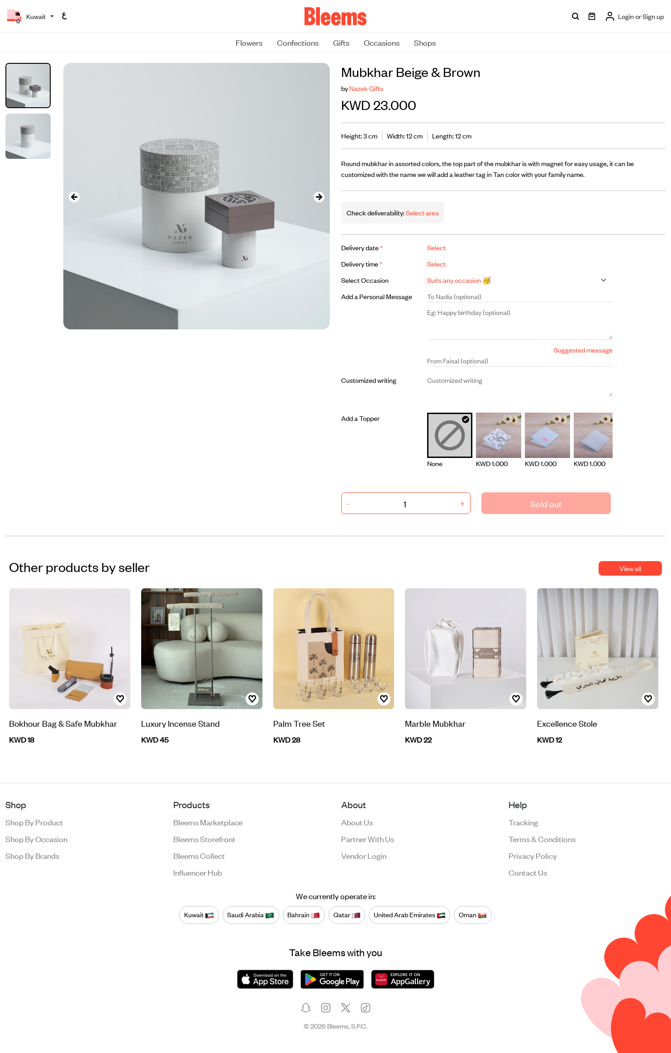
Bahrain (303, 914)
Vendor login (363, 855)
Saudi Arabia (250, 914)
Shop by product (34, 821)
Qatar (347, 914)
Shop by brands (32, 855)
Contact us (528, 872)
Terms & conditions (542, 838)
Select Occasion (365, 280)
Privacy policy (533, 855)
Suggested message (583, 349)
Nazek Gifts (366, 88)
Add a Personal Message (376, 296)
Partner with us (367, 838)
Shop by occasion (36, 838)
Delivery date (362, 247)
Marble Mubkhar (435, 723)
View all (630, 568)
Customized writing (368, 380)
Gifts (341, 42)
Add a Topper (360, 418)
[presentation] (74, 196)
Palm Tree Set (299, 723)
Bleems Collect (199, 855)
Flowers (249, 42)
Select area (422, 212)
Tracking (523, 821)
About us (357, 821)
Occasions (382, 42)
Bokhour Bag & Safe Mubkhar (63, 723)
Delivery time (361, 263)
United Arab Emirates (410, 914)
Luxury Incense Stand (180, 723)
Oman (473, 914)
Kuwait (199, 914)
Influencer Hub (197, 872)
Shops (425, 42)
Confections (298, 42)
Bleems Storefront (204, 838)
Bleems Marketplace (208, 821)
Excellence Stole (567, 723)
